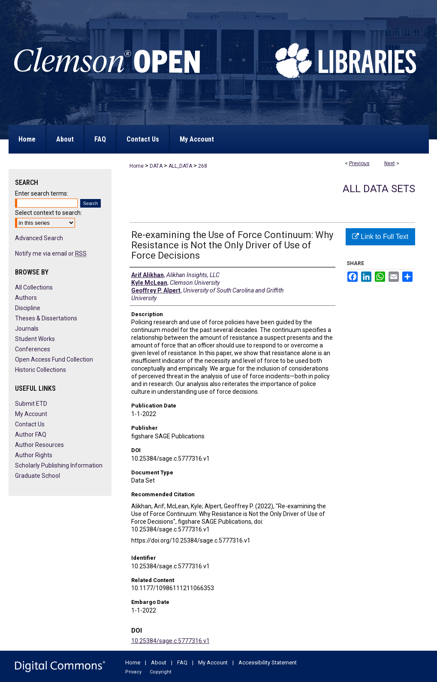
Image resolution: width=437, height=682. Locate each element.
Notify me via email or (51, 253)
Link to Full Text (380, 236)
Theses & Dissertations (46, 318)
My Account (31, 413)
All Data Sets (379, 189)
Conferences (32, 349)
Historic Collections (40, 369)
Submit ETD (31, 403)
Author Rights (33, 455)
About (158, 662)
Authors (26, 297)
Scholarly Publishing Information (58, 465)
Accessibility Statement (267, 662)
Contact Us (30, 424)
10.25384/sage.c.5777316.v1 (170, 640)
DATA (156, 166)
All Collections (34, 287)
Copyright (160, 672)
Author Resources (39, 444)
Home (137, 166)
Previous (359, 163)
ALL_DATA (180, 166)
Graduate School (37, 475)
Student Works (35, 338)
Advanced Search (39, 238)
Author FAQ (30, 434)
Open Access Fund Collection (54, 359)
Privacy (133, 672)
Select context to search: (48, 212)
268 (202, 166)
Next (389, 163)
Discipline (27, 308)
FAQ (182, 662)
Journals (27, 328)
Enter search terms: (41, 193)
